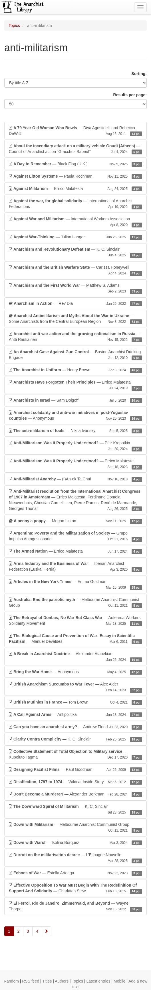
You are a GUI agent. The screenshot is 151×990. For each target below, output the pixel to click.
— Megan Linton (75, 521)
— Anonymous (75, 415)
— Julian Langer (75, 237)
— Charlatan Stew (75, 888)
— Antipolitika (75, 714)
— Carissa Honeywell (75, 270)
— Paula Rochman (75, 176)
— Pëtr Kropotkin (75, 446)
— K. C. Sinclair (75, 252)
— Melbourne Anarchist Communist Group (75, 602)
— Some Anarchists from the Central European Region (75, 318)
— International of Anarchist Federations (75, 204)
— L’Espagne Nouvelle (75, 857)
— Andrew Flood (75, 727)
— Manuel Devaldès (75, 638)
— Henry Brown (75, 370)
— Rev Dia (75, 303)
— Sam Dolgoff (75, 400)
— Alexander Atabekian (75, 656)
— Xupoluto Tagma (75, 754)
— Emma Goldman (75, 584)
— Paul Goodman (75, 769)
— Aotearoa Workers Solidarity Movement (75, 620)
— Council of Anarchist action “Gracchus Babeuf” (75, 149)
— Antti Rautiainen (75, 336)
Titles (47, 981)
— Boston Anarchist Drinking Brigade (75, 354)
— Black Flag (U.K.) (75, 164)
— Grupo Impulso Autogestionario (75, 536)
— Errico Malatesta (75, 188)
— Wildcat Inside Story (75, 782)
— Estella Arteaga (75, 873)
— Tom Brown (75, 702)
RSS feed (30, 981)
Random (11, 981)
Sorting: (139, 73)
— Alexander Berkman (75, 794)
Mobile (119, 981)
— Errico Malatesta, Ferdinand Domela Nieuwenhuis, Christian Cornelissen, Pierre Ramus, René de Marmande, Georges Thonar (75, 500)
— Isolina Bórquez (75, 842)
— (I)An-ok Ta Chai (75, 479)
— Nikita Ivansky (75, 430)
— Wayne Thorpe (75, 906)
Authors (62, 981)
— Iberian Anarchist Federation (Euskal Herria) (75, 566)
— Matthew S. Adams (75, 288)
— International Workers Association (75, 222)
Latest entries (98, 981)
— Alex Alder (75, 687)
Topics (14, 25)
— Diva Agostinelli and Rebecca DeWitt (75, 130)
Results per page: (130, 95)
